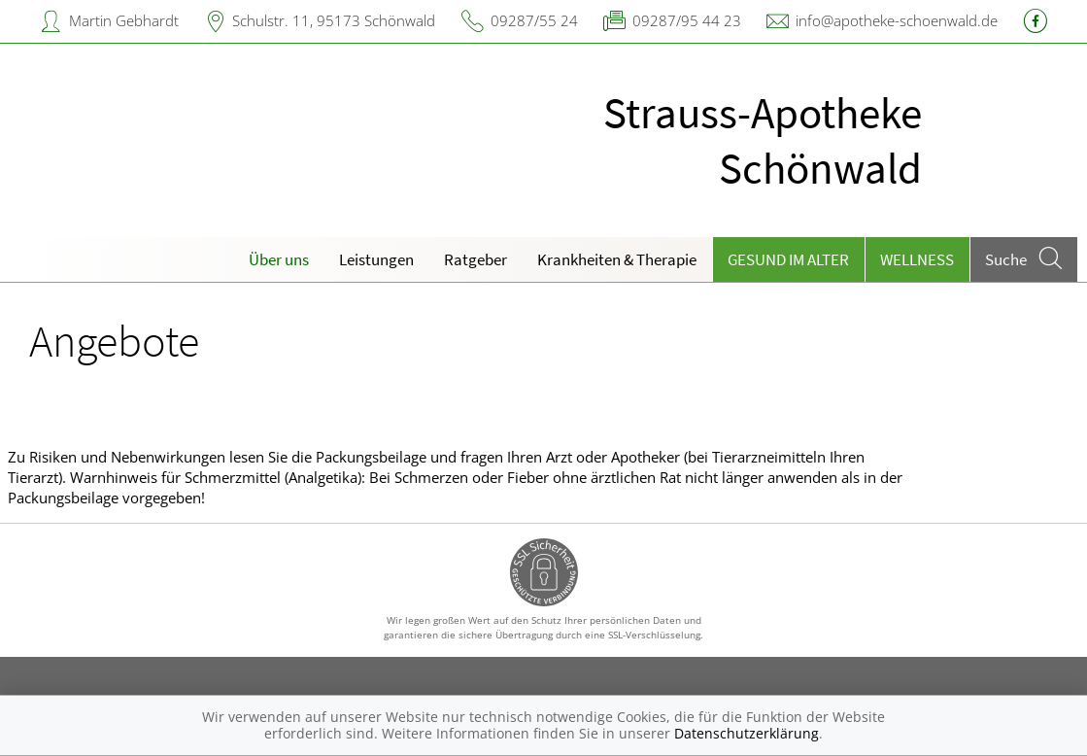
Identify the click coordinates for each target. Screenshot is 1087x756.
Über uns (279, 259)
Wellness (917, 259)
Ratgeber (475, 259)
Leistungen (376, 259)
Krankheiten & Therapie (616, 259)
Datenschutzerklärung (746, 733)
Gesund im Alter (788, 259)
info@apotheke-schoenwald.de (897, 20)
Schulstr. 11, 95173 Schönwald (333, 20)
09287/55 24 (534, 20)
